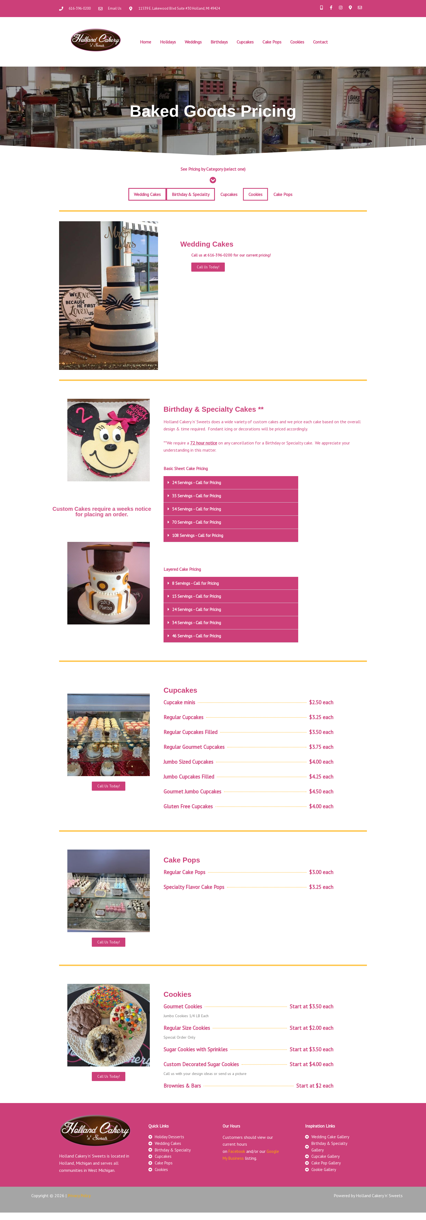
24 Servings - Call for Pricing (198, 482)
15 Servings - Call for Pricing (198, 594)
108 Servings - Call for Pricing (199, 534)
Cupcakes (245, 42)
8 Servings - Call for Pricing (196, 582)
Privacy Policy (80, 1203)
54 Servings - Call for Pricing (198, 508)
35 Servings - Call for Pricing (198, 495)
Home (145, 42)
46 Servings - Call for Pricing (198, 633)
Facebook (237, 1156)
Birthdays (219, 42)
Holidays (168, 42)
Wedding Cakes (147, 194)
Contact (320, 42)
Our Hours (232, 1130)
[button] (231, 482)
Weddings (193, 42)
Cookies (297, 42)
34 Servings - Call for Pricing (198, 620)
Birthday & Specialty (190, 194)
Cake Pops (271, 42)
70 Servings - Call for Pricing (198, 521)
